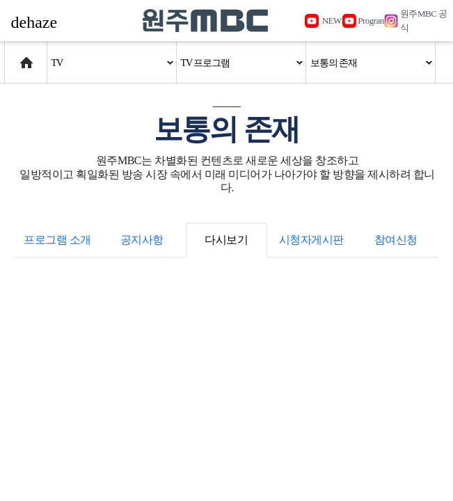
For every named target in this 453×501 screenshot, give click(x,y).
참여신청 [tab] (396, 240)
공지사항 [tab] (142, 240)
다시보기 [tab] (226, 240)
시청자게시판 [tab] (311, 240)
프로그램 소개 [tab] (57, 240)
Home (18, 56)
